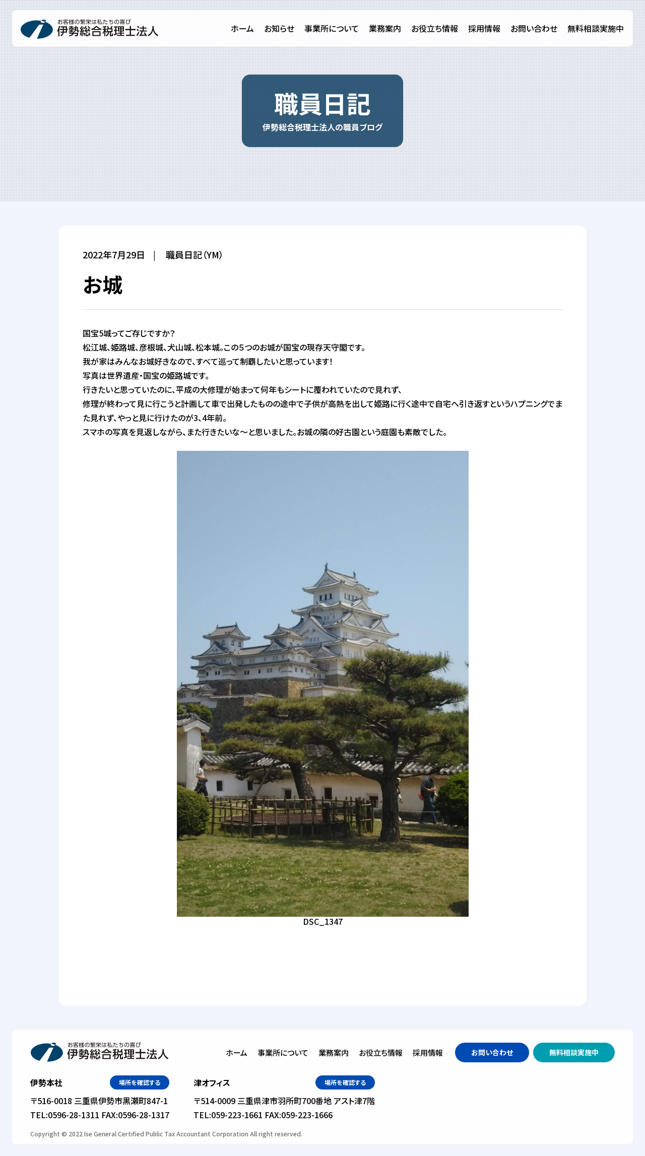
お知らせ (279, 28)
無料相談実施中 (595, 28)
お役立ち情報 (434, 28)
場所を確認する (139, 1082)
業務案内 (385, 28)
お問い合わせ (533, 28)
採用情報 (484, 28)
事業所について (331, 28)
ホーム (242, 28)
